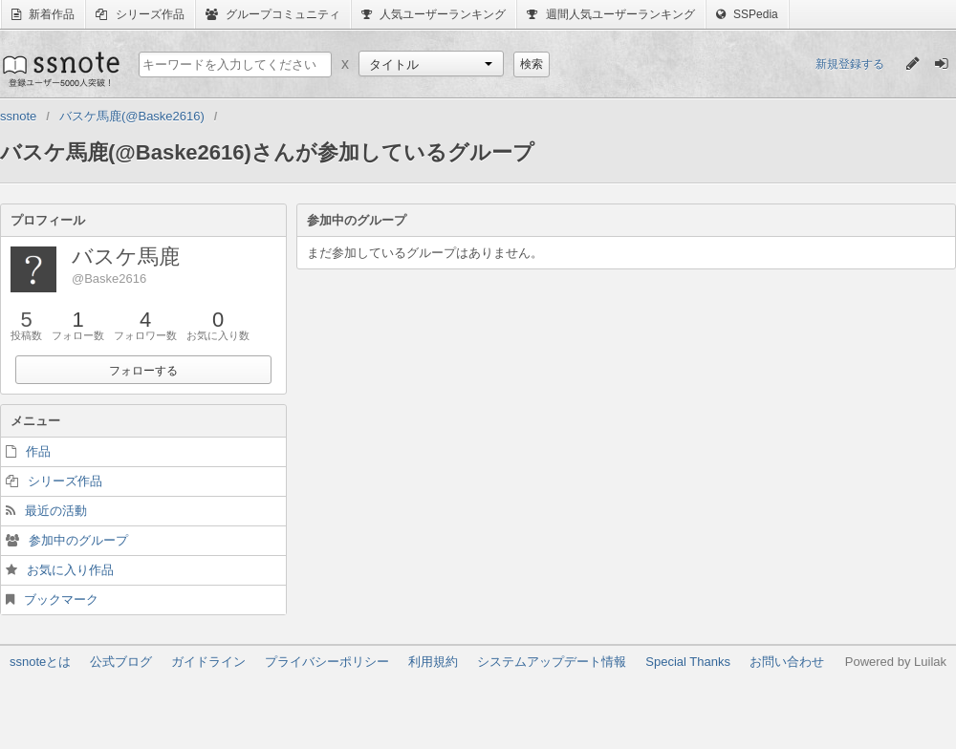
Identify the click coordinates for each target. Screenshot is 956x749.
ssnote (60, 69)
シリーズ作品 (140, 14)
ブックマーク (61, 599)
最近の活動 (56, 510)
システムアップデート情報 (551, 661)
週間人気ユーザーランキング (610, 14)
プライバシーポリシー (327, 661)
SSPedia (747, 14)
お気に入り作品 (70, 570)
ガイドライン (208, 661)
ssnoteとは (40, 661)
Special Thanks (687, 661)
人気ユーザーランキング (433, 14)
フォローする (143, 370)
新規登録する (849, 64)
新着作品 (43, 14)
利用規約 (433, 661)
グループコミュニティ (273, 14)
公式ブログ (121, 661)
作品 (38, 451)
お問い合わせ (787, 661)
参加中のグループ (78, 540)
